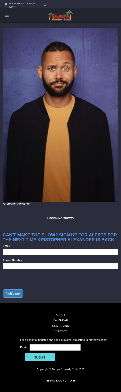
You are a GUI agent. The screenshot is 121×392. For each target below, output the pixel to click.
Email (6, 245)
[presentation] (31, 279)
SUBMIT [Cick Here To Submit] (39, 357)
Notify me (13, 293)
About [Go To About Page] (60, 314)
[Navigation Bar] (6, 15)
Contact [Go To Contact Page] (60, 331)
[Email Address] (55, 347)
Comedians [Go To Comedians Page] (60, 325)
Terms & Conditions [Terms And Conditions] (60, 380)
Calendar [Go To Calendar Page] (60, 320)
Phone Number (12, 260)
